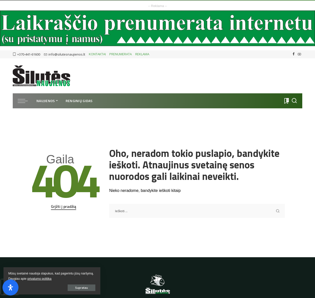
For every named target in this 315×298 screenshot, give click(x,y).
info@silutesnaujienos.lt (64, 54)
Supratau (59, 287)
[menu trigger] (25, 100)
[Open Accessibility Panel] (10, 287)
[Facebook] (294, 54)
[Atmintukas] (286, 100)
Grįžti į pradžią (63, 206)
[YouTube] (299, 54)
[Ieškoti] (294, 100)
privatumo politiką (21, 278)
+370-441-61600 (26, 54)
